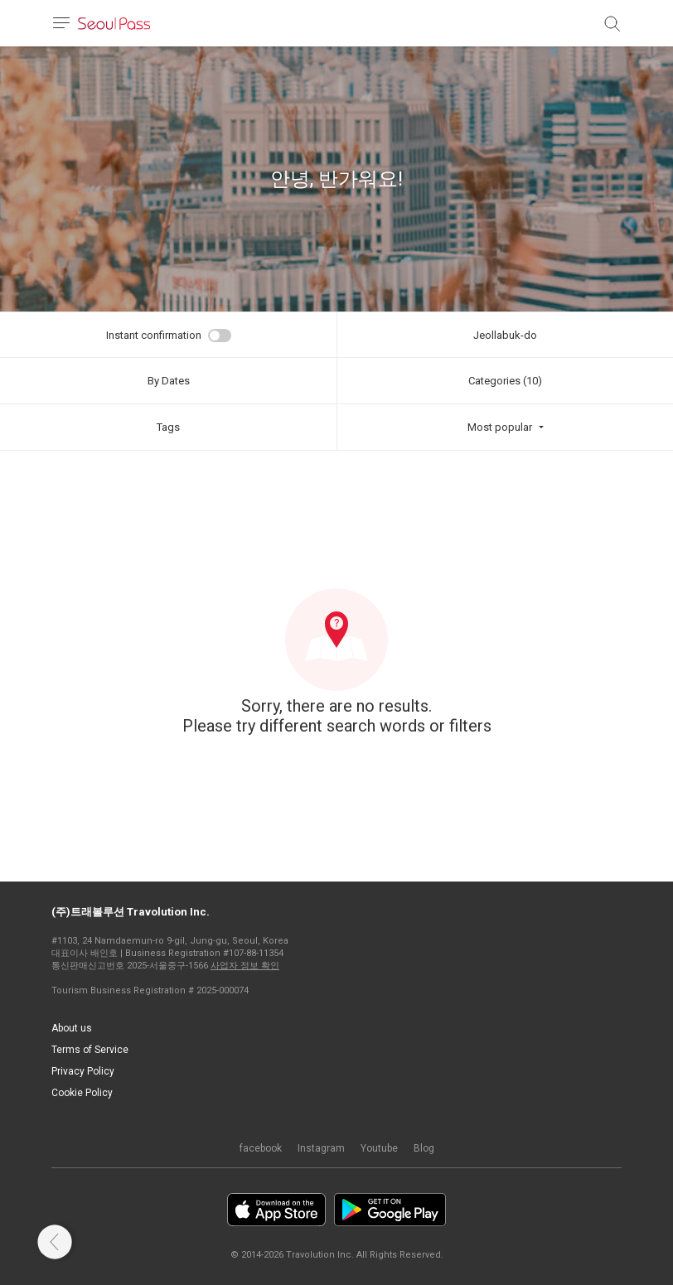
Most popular (499, 427)
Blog (424, 1148)
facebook (261, 1148)
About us (71, 1028)
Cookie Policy (82, 1093)
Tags (168, 427)
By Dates (169, 380)
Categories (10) (505, 380)
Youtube (379, 1148)
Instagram (321, 1148)
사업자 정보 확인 (245, 965)
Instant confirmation (153, 335)
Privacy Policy (82, 1071)
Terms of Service (89, 1050)
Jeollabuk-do (505, 335)
